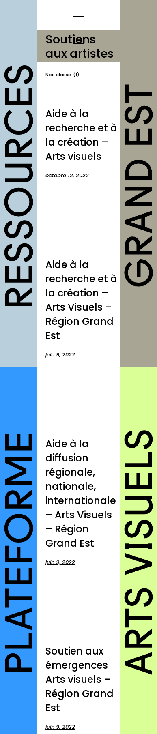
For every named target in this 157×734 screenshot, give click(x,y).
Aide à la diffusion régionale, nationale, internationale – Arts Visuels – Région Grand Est (80, 493)
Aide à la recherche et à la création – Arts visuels (81, 135)
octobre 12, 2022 (67, 175)
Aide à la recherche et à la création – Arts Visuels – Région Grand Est (81, 300)
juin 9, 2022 (60, 354)
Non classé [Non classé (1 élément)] (62, 75)
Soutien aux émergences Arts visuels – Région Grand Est (79, 679)
